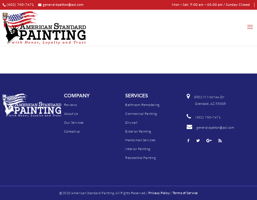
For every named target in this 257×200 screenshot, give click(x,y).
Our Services (74, 122)
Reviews (70, 105)
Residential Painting (140, 158)
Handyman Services (140, 140)
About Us (71, 114)
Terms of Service (185, 193)
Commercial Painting (141, 114)
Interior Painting (137, 149)
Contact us (72, 131)
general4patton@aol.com (210, 127)
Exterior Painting (138, 131)
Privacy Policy (159, 193)
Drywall (131, 122)
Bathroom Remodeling (142, 105)
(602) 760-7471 (208, 117)
